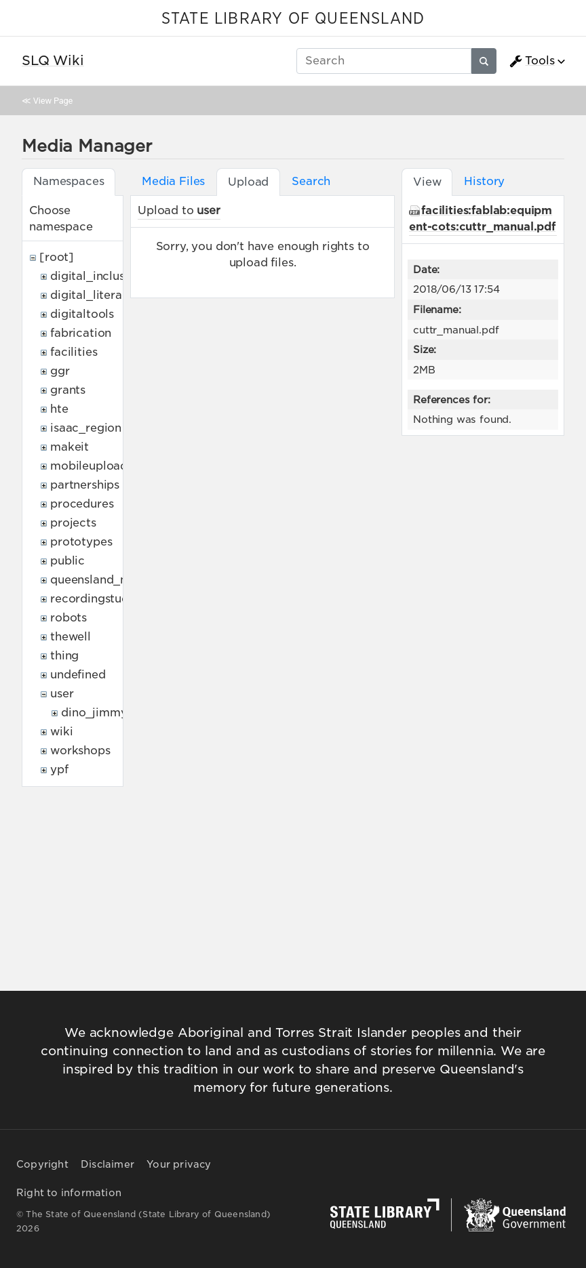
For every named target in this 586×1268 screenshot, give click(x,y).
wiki (61, 731)
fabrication (80, 333)
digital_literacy (92, 295)
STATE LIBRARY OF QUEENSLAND (293, 19)
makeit (69, 447)
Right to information (68, 1192)
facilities (73, 352)
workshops (80, 750)
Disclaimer (107, 1164)
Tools (531, 61)
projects (73, 522)
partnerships (84, 484)
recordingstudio (95, 598)
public (67, 560)
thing (64, 655)
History (484, 181)
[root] (56, 257)
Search (311, 181)
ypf (59, 769)
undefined (78, 674)
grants (67, 390)
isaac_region (85, 428)
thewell (70, 636)
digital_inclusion (96, 276)
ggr (60, 371)
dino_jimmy (94, 712)
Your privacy (178, 1164)
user (61, 693)
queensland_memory (108, 579)
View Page (53, 101)
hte (59, 409)
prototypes (81, 541)
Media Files (173, 181)
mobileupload (89, 465)
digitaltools (82, 314)
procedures (81, 503)
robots (68, 617)
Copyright (42, 1164)
